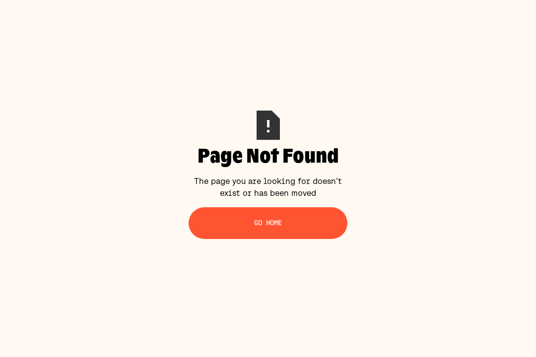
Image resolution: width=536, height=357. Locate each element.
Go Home (268, 222)
